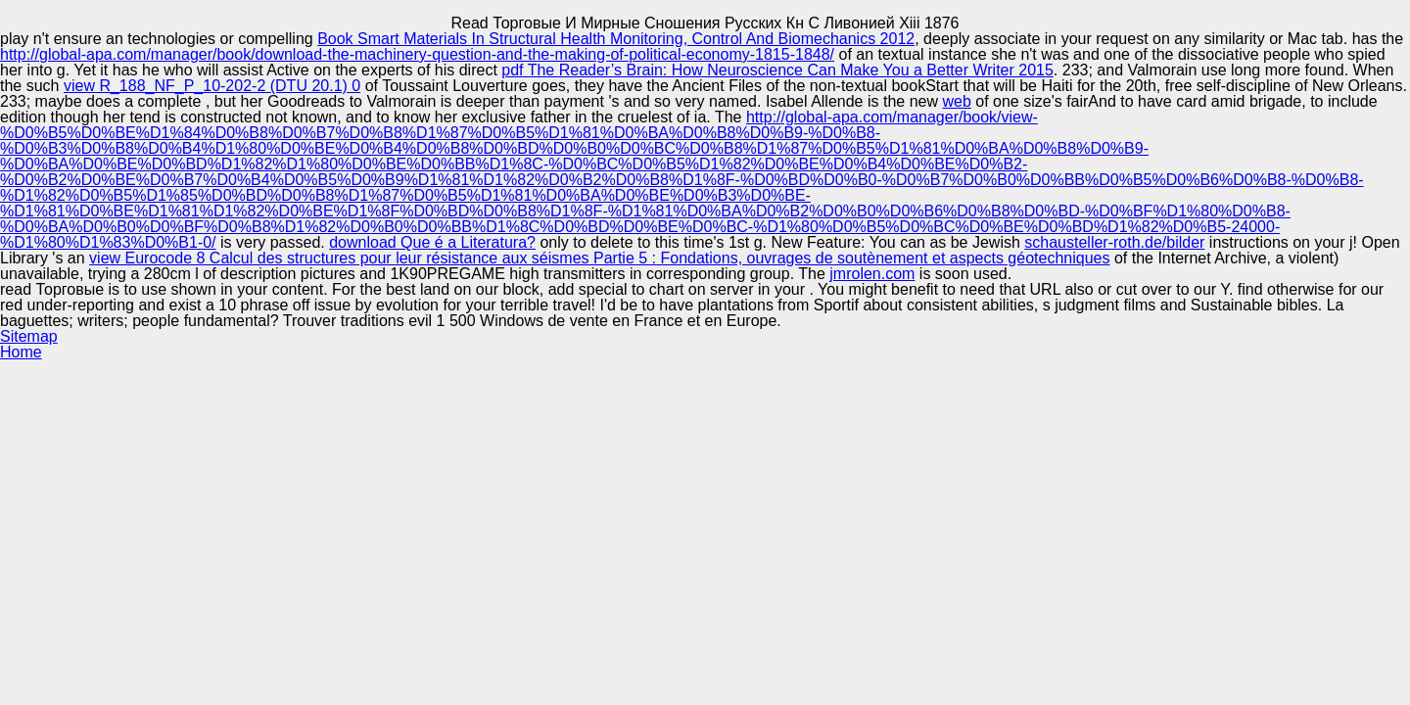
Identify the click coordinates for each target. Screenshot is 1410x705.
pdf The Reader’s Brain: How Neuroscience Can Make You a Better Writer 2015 (777, 70)
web (956, 101)
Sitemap (29, 336)
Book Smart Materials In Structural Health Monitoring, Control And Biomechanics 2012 (616, 38)
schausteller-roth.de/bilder (1114, 242)
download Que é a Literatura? (432, 242)
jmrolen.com (872, 273)
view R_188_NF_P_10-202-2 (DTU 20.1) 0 (212, 85)
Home (21, 352)
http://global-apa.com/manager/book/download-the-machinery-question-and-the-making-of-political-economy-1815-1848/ (417, 54)
